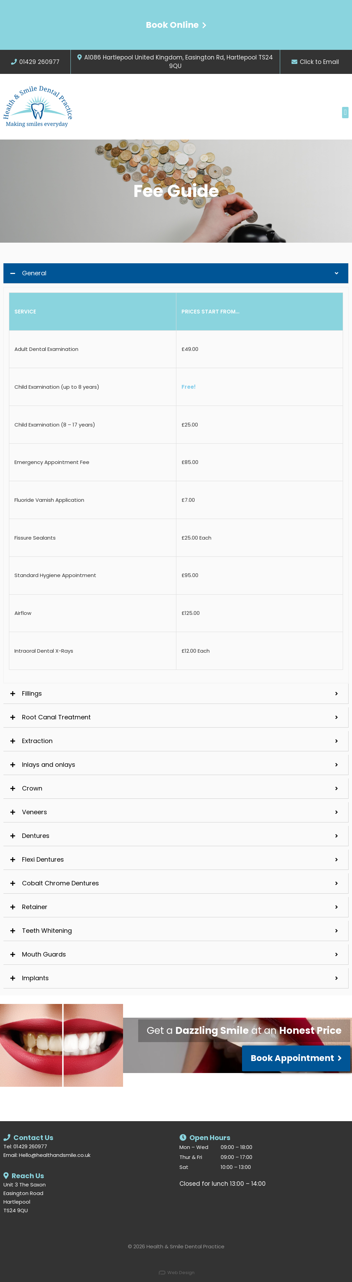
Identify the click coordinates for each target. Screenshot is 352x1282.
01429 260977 (39, 62)
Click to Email (319, 62)
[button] (345, 112)
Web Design (176, 1272)
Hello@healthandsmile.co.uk (54, 1155)
